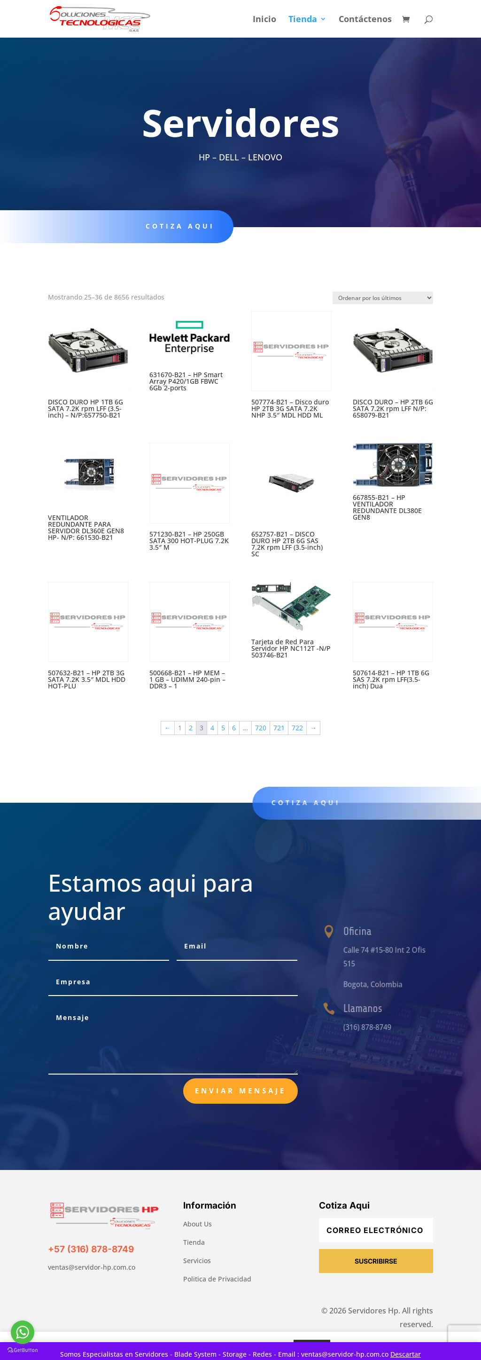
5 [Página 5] (223, 727)
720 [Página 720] (260, 727)
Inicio (264, 20)
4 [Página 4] (212, 727)
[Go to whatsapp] (22, 1332)
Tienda (302, 20)
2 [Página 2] (191, 727)
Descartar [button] (405, 1354)
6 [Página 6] (234, 727)
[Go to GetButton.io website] (23, 1350)
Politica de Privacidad (217, 1278)
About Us (197, 1223)
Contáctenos (365, 20)
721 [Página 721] (279, 727)
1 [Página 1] (180, 727)
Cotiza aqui (175, 225)
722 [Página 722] (297, 727)
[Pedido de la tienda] (383, 298)
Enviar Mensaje (240, 1090)
